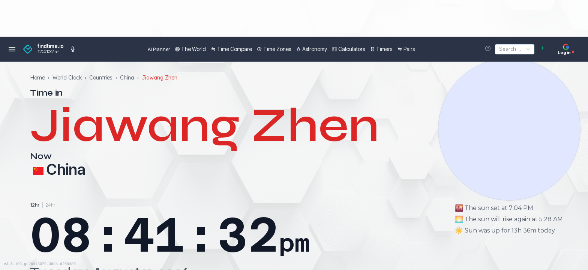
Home (37, 77)
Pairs (389, 49)
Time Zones (257, 49)
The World (174, 49)
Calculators (332, 49)
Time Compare (215, 49)
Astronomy (295, 49)
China (127, 77)
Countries (100, 77)
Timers (365, 49)
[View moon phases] (509, 129)
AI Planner (142, 49)
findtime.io (51, 46)
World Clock (67, 77)
